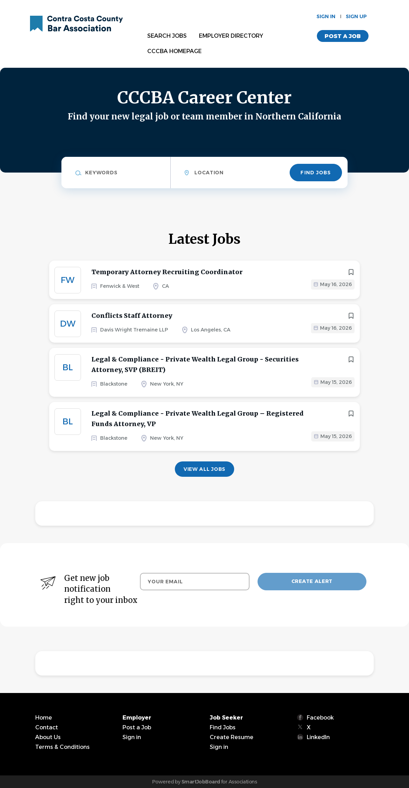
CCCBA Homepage (174, 51)
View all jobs (204, 469)
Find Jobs (315, 172)
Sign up (356, 16)
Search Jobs (167, 35)
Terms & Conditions (62, 747)
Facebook (320, 717)
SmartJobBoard (200, 782)
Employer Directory (231, 35)
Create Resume (231, 737)
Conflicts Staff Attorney (131, 316)
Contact (46, 727)
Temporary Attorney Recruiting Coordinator (167, 272)
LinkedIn (318, 737)
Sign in (326, 16)
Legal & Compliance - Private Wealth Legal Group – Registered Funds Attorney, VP (197, 418)
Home (43, 717)
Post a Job (343, 36)
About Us (48, 737)
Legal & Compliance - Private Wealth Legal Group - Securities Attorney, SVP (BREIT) (195, 364)
